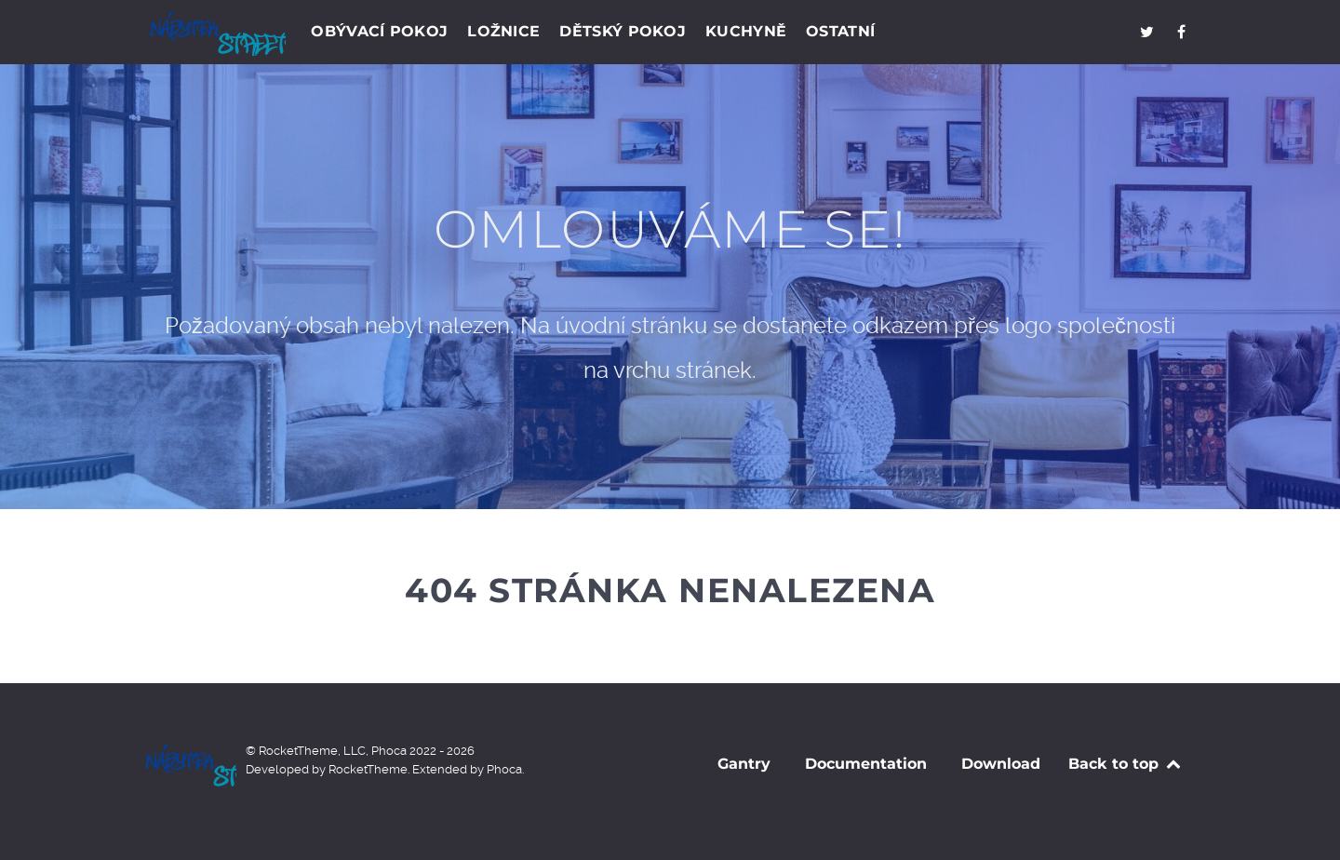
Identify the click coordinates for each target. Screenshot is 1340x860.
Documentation (866, 764)
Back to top (1125, 764)
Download (1000, 764)
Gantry (743, 764)
